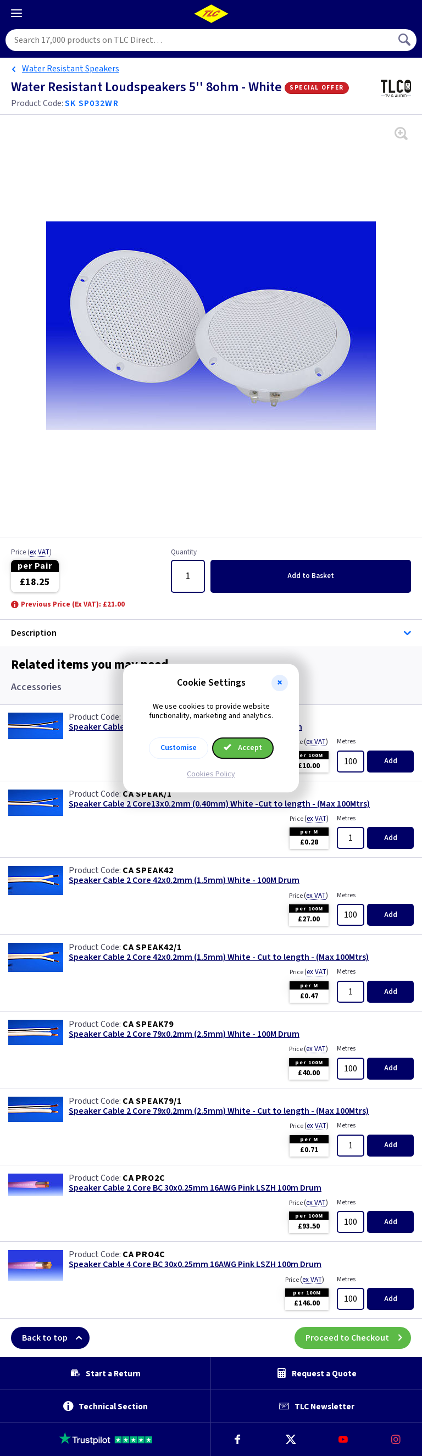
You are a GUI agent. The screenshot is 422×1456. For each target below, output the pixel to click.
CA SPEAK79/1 (152, 1101)
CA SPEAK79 (148, 1024)
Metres (346, 741)
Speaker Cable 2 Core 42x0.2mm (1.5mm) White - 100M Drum (184, 880)
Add (310, 576)
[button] (279, 683)
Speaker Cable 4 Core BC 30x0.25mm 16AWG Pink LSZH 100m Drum (195, 1264)
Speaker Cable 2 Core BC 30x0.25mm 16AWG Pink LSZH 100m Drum (195, 1188)
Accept (243, 747)
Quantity (184, 552)
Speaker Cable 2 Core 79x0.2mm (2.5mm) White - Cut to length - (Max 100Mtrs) (219, 1111)
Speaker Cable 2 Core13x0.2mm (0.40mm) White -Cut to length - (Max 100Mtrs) (219, 804)
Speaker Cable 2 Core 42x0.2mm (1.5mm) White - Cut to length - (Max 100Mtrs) (219, 957)
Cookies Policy (211, 774)
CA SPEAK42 (148, 870)
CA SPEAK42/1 (152, 947)
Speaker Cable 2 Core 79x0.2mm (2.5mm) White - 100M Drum (184, 1034)
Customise (178, 747)
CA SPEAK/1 (147, 794)
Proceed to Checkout (358, 1338)
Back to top (56, 1338)
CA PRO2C (144, 1178)
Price (31, 552)
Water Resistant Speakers (70, 69)
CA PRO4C (144, 1254)
